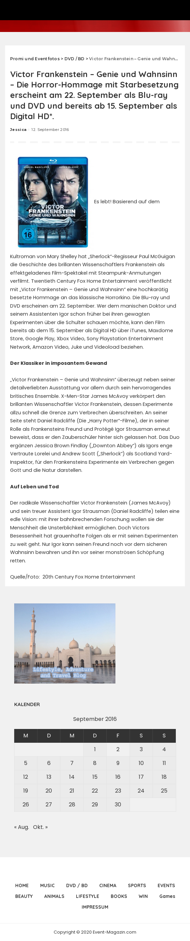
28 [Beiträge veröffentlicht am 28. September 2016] (72, 804)
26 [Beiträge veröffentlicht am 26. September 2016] (26, 804)
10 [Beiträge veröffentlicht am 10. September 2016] (141, 763)
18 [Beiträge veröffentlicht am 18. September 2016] (164, 777)
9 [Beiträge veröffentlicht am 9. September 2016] (117, 763)
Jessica (18, 129)
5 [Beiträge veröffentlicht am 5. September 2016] (25, 763)
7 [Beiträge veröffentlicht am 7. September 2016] (72, 763)
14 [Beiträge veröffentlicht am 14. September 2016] (72, 777)
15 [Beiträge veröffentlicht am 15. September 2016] (95, 777)
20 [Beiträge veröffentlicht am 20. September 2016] (49, 791)
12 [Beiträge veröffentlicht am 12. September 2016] (25, 777)
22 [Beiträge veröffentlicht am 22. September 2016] (95, 791)
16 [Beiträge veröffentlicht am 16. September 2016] (117, 777)
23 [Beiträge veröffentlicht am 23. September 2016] (118, 791)
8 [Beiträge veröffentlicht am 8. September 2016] (95, 763)
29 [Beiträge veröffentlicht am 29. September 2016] (95, 804)
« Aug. (21, 827)
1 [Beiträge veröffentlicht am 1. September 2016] (95, 749)
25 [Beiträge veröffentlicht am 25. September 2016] (164, 791)
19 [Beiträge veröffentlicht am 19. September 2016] (25, 791)
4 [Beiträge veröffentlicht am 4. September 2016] (164, 749)
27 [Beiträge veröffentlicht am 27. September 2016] (49, 804)
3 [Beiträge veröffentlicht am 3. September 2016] (141, 749)
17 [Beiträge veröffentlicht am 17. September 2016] (141, 777)
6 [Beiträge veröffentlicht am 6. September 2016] (49, 763)
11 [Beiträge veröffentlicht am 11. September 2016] (164, 763)
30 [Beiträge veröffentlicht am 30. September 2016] (118, 804)
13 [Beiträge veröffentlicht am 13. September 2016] (49, 777)
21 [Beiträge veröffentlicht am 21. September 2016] (72, 791)
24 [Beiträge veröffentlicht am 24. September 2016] (141, 791)
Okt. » (40, 827)
